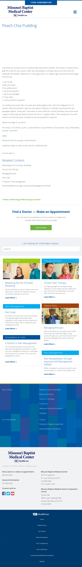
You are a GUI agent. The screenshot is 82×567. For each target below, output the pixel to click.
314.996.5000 (7, 483)
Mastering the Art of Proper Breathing (16, 165)
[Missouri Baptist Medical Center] (22, 12)
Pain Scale (6, 177)
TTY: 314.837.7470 (48, 484)
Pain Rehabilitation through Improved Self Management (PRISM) (26, 186)
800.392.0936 (7, 475)
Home (42, 519)
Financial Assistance (42, 537)
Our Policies (42, 531)
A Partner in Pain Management (13, 182)
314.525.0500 (46, 504)
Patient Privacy (42, 525)
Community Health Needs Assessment (41, 555)
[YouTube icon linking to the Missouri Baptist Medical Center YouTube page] (13, 493)
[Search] (41, 249)
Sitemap (42, 561)
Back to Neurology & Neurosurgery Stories (21, 199)
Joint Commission (42, 549)
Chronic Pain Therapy (10, 169)
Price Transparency (42, 543)
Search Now (41, 227)
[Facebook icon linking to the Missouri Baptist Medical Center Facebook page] (4, 493)
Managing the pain (9, 173)
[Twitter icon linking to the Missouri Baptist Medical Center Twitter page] (8, 493)
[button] (75, 12)
